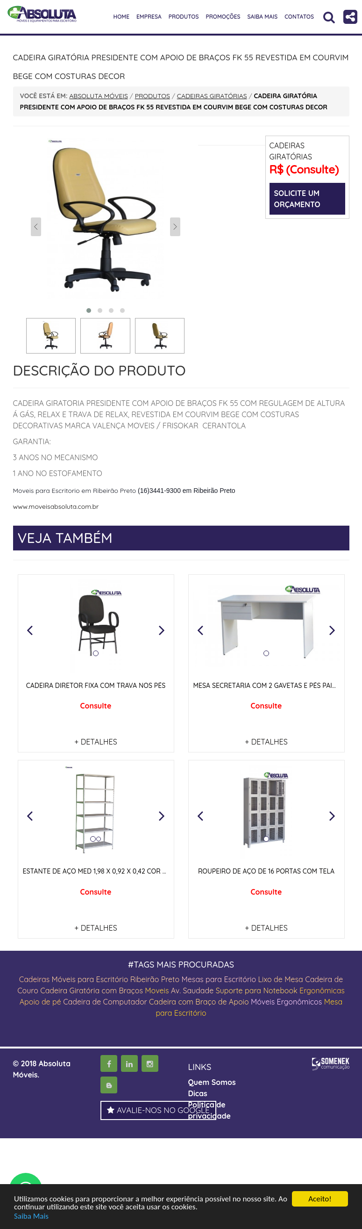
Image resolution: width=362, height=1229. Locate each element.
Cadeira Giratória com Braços (91, 990)
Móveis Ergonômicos (286, 1001)
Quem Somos (212, 1082)
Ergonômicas (322, 990)
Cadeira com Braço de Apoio (199, 1001)
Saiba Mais (31, 1216)
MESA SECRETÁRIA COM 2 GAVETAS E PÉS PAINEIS (269, 685)
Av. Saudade (192, 990)
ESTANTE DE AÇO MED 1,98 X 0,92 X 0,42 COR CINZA (102, 871)
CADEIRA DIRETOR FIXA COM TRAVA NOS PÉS (95, 685)
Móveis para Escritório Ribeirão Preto (116, 979)
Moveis (157, 990)
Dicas (197, 1093)
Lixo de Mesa (280, 979)
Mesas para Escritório (218, 979)
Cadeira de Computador (106, 1001)
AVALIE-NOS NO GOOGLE (158, 1110)
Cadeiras (34, 979)
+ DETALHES (95, 741)
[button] (30, 630)
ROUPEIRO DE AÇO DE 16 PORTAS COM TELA (266, 871)
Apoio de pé (40, 1001)
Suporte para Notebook (257, 990)
